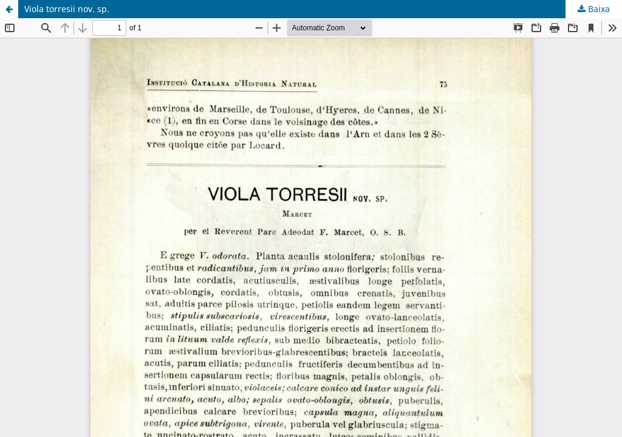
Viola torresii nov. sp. (66, 9)
